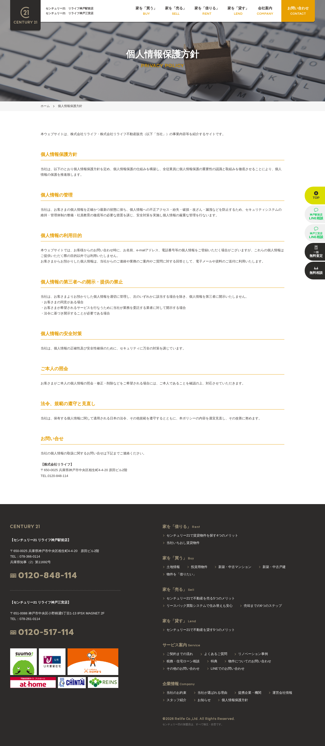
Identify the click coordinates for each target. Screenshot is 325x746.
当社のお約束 (176, 693)
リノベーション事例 (253, 654)
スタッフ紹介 (176, 700)
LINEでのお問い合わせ (228, 668)
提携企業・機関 (249, 693)
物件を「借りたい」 (181, 574)
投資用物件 (199, 567)
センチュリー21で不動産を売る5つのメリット (201, 598)
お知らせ (204, 700)
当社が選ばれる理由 (212, 693)
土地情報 (173, 567)
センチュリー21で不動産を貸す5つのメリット (201, 630)
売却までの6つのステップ (263, 606)
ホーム (45, 106)
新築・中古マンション (234, 567)
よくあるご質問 (215, 654)
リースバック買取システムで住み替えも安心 (200, 606)
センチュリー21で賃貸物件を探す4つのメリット (202, 535)
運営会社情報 (282, 693)
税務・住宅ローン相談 (183, 661)
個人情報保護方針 (70, 106)
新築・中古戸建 (274, 567)
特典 (214, 661)
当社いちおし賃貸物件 (183, 543)
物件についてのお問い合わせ (249, 661)
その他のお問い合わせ (183, 668)
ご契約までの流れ (180, 654)
